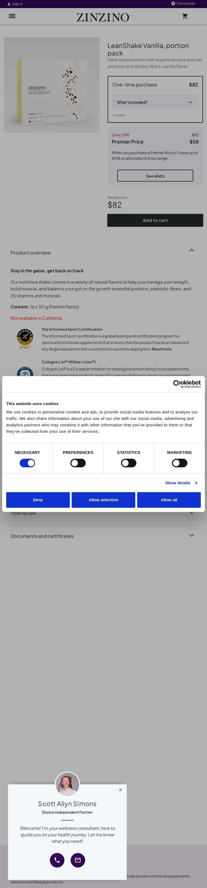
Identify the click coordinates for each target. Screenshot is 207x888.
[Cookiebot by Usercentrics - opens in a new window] (177, 384)
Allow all (169, 499)
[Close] (121, 788)
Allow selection (103, 499)
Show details (178, 482)
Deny (38, 499)
